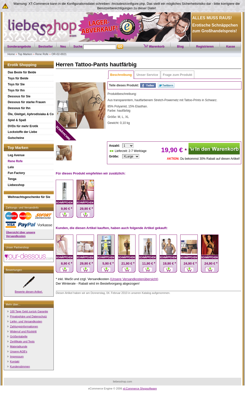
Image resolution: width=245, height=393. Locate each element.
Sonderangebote (19, 46)
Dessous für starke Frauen (27, 102)
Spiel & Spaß (17, 120)
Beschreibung (121, 75)
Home (11, 54)
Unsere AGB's (18, 351)
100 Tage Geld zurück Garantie (29, 311)
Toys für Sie (16, 84)
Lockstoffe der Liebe (22, 132)
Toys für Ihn (16, 90)
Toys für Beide (18, 78)
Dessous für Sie (19, 96)
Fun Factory (16, 173)
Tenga (12, 179)
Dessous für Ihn (19, 108)
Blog (180, 46)
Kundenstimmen (20, 366)
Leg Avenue (16, 155)
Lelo (11, 167)
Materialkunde (18, 346)
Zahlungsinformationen (24, 326)
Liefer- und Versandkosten (26, 321)
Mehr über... (13, 304)
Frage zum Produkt (177, 75)
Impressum (17, 356)
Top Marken (25, 54)
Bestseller (45, 46)
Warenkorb (154, 46)
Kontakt (14, 361)
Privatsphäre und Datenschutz (28, 316)
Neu (63, 46)
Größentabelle (19, 336)
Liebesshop (16, 185)
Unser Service (147, 75)
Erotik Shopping (22, 65)
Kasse (230, 46)
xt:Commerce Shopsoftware (140, 388)
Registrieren (205, 46)
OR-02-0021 (59, 54)
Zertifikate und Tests (22, 341)
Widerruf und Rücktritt (23, 331)
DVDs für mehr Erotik (23, 126)
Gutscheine (16, 138)
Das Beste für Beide (22, 72)
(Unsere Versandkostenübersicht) (134, 279)
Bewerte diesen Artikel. (29, 291)
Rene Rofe (41, 54)
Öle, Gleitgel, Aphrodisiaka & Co (31, 114)
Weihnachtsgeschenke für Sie (29, 197)
